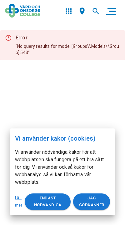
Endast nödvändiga (48, 201)
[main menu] (111, 11)
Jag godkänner (91, 201)
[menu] (68, 11)
